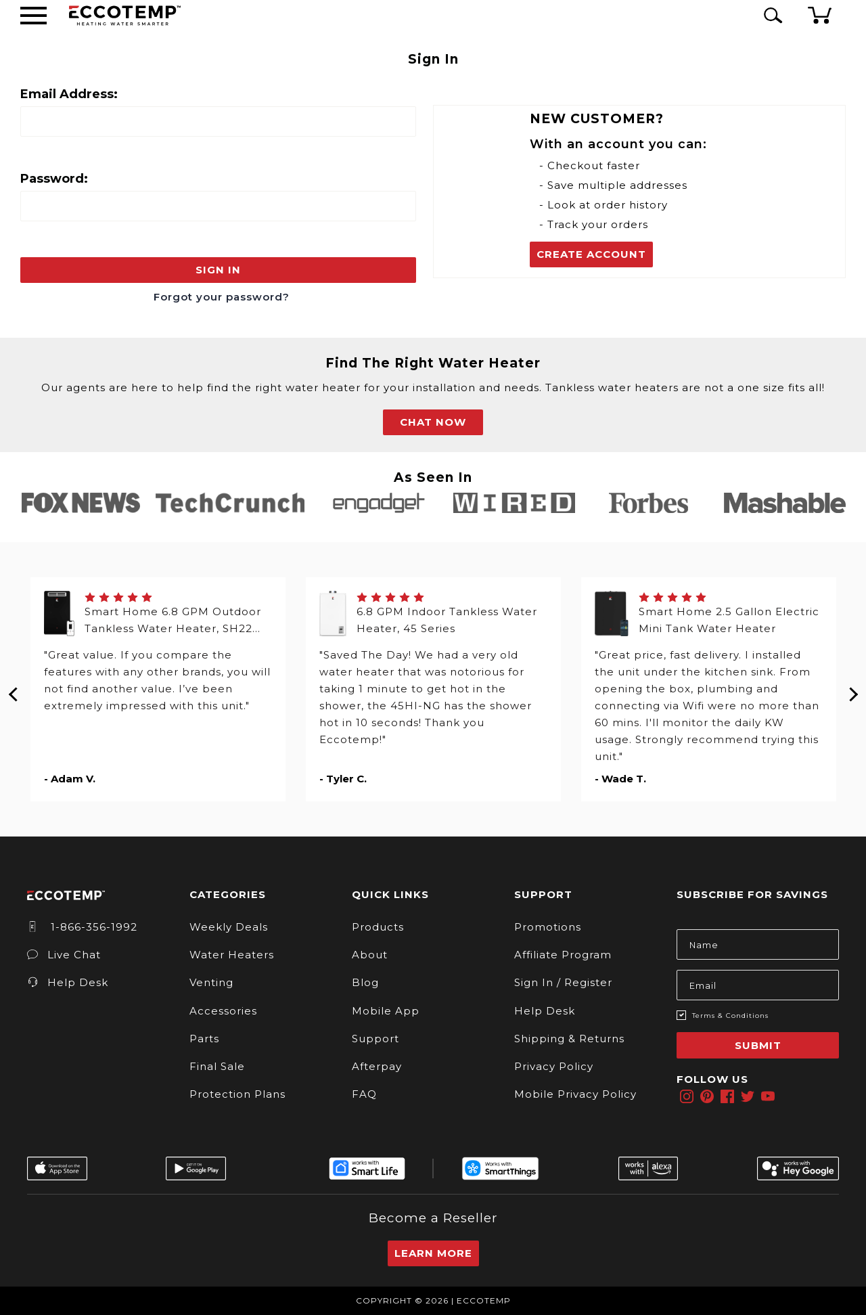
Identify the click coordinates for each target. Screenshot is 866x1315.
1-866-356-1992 (82, 926)
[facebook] (727, 1096)
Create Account (591, 254)
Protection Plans (237, 1094)
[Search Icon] (770, 15)
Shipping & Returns (569, 1038)
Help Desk (67, 982)
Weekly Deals (228, 926)
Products (378, 926)
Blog (365, 982)
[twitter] (747, 1096)
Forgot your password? (222, 296)
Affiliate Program (563, 954)
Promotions (547, 926)
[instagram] (687, 1096)
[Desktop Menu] (33, 15)
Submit (758, 1045)
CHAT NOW (433, 422)
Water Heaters (231, 954)
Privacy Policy (553, 1066)
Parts (204, 1038)
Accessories (223, 1010)
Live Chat (64, 954)
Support (375, 1038)
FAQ (364, 1094)
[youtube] (768, 1096)
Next (852, 689)
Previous (13, 689)
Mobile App (385, 1010)
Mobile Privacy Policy (575, 1094)
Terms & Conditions (730, 1015)
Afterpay (377, 1066)
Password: (54, 179)
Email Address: (69, 94)
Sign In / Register (563, 982)
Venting (211, 982)
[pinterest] (707, 1096)
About (370, 954)
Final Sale (217, 1066)
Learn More (433, 1253)
